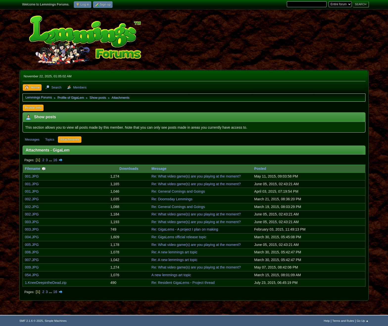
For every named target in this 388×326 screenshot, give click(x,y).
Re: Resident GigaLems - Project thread (183, 283)
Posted (260, 169)
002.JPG (32, 199)
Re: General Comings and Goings (178, 191)
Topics (49, 139)
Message (159, 169)
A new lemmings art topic (171, 275)
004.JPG (32, 237)
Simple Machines (56, 320)
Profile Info (33, 108)
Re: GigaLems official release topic (178, 237)
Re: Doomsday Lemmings (172, 199)
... (51, 160)
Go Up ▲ (362, 320)
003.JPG (32, 222)
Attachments (69, 139)
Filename (35, 169)
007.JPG (32, 260)
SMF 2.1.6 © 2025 (31, 320)
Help (327, 320)
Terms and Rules (343, 320)
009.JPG (32, 267)
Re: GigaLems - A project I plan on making (184, 229)
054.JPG (32, 275)
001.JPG (32, 176)
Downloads (129, 169)
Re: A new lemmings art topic (174, 252)
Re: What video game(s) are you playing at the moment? (196, 176)
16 (55, 160)
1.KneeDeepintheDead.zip (45, 283)
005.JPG (32, 245)
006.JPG (32, 252)
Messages (32, 139)
